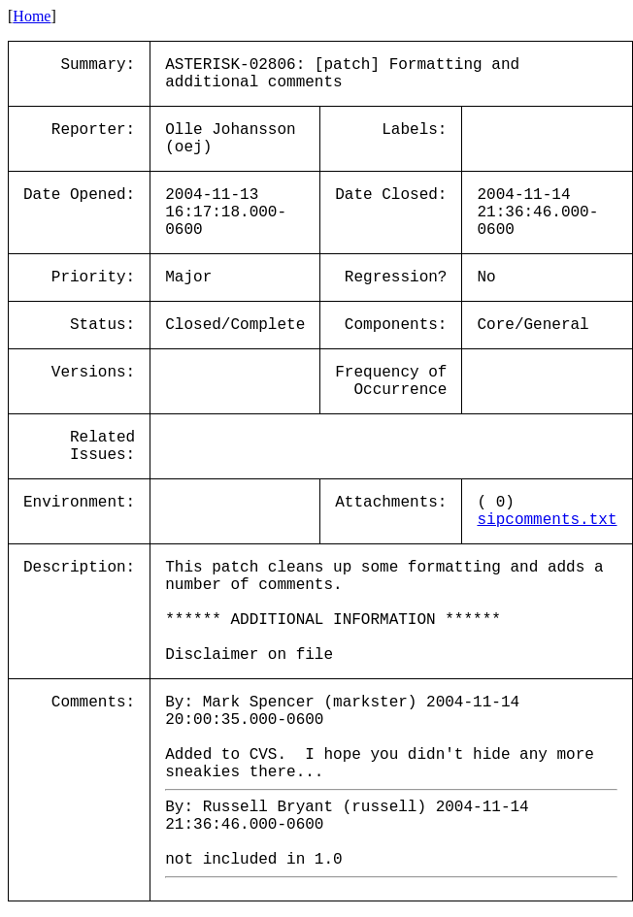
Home (31, 16)
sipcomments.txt (546, 520)
